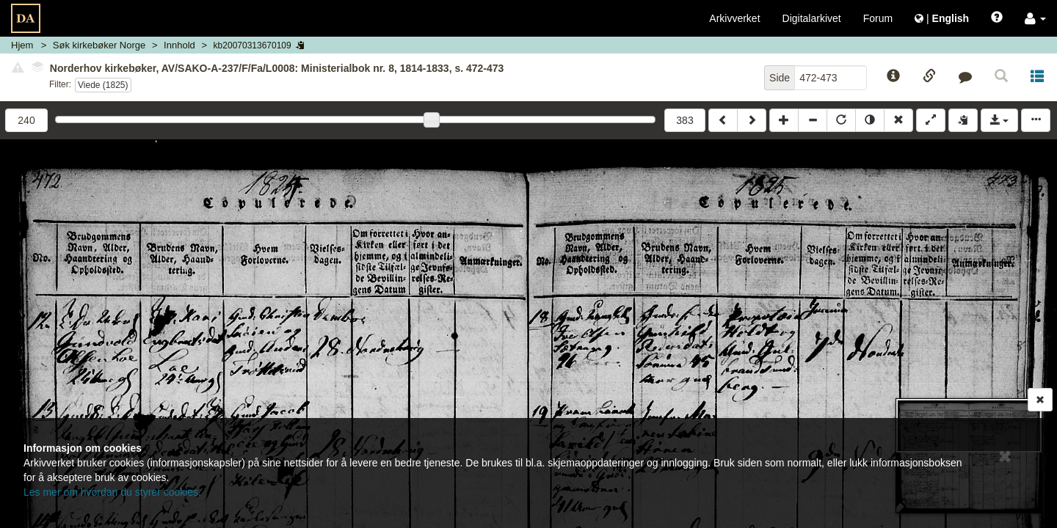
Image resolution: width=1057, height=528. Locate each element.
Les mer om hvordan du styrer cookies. (112, 492)
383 (684, 120)
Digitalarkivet (811, 18)
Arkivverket (734, 18)
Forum (878, 18)
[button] (1035, 18)
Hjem (22, 45)
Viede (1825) (103, 85)
